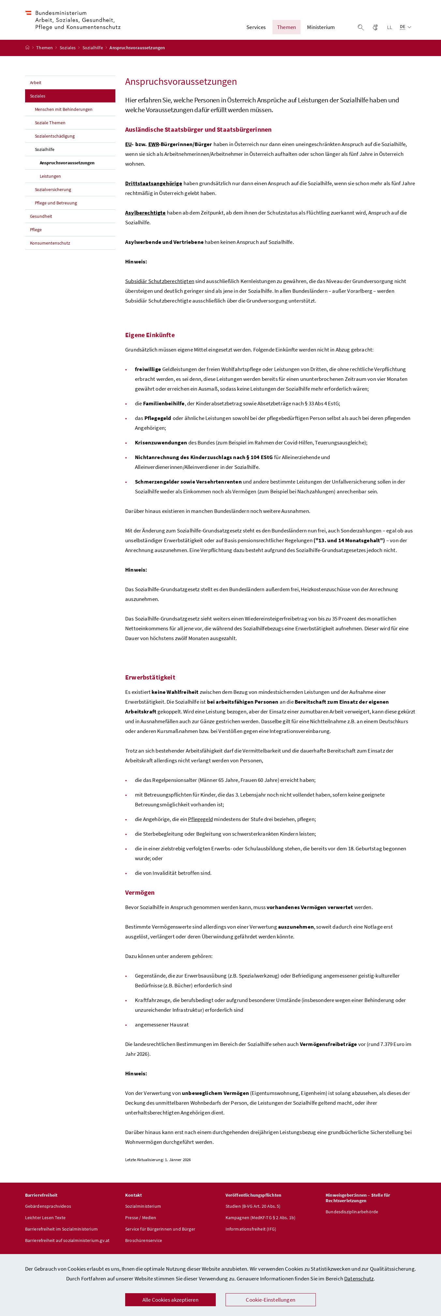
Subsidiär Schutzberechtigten (159, 286)
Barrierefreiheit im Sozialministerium (61, 1234)
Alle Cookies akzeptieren (170, 1299)
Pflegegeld (200, 824)
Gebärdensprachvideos (48, 1211)
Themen (45, 53)
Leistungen (50, 181)
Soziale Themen (50, 128)
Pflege (36, 235)
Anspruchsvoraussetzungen (78, 167)
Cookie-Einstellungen (270, 1299)
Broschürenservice (143, 1246)
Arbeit (36, 88)
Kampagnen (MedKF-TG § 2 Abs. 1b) (261, 1223)
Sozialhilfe (93, 53)
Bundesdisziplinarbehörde (352, 1217)
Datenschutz (359, 1278)
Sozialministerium (143, 1211)
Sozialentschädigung (55, 141)
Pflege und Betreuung (56, 208)
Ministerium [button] (321, 29)
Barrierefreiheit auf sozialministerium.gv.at (67, 1246)
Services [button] (256, 29)
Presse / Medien (140, 1223)
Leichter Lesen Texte (45, 1223)
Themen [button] (286, 29)
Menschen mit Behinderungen (64, 114)
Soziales (68, 53)
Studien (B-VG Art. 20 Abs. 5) (253, 1211)
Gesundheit (41, 221)
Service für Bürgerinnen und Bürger (160, 1234)
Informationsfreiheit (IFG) (251, 1234)
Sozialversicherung (53, 195)
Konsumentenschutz (50, 248)
